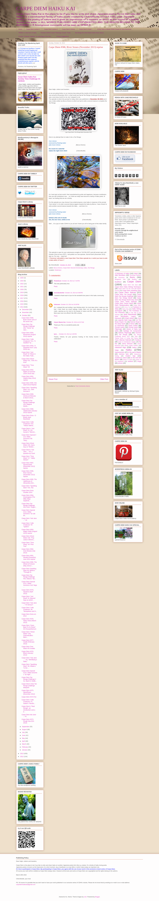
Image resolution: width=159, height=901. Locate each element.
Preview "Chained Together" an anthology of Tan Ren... (35, 36)
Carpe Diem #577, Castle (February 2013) (28, 642)
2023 (22, 281)
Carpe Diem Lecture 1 (33, 29)
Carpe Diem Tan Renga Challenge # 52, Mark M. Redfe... (29, 679)
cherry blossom (127, 343)
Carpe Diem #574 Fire (29, 697)
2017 (22, 298)
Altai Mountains (120, 275)
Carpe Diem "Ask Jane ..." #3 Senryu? (29, 604)
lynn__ (56, 334)
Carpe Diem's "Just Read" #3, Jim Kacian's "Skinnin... (29, 430)
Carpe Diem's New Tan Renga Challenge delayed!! (29, 685)
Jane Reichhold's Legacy (125, 316)
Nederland (58, 270)
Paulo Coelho (133, 325)
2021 (22, 286)
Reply (55, 286)
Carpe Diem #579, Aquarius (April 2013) (28, 591)
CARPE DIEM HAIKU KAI (45, 8)
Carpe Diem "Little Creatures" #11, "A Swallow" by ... (28, 341)
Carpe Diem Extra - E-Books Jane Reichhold (29, 417)
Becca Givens (58, 268)
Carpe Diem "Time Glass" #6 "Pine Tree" (28, 544)
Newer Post (53, 379)
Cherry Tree (127, 307)
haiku (85, 268)
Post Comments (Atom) (82, 386)
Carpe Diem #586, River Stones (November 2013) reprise (28, 473)
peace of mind (127, 359)
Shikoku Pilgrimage (124, 333)
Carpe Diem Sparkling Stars (131, 290)
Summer (138, 333)
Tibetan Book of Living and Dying (126, 338)
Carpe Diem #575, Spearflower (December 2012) (28, 692)
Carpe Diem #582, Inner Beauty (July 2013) (28, 551)
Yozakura (138, 340)
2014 (22, 307)
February (25, 747)
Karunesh (118, 318)
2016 (22, 301)
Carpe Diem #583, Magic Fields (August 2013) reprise (29, 531)
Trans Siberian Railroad (123, 340)
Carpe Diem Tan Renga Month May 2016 (128, 299)
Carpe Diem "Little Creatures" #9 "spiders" (28, 525)
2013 (22, 753)
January (25, 750)
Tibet (136, 336)
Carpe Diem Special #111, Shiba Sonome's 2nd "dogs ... (29, 584)
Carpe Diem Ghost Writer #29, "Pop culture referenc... (28, 538)
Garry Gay (125, 309)
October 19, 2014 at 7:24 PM (71, 281)
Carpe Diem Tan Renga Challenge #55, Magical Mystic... (28, 403)
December (25, 309)
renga (139, 361)
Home (20, 29)
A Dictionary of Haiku (122, 273)
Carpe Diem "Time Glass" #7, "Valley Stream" (28, 458)
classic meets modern (131, 345)
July (23, 732)
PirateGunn (57, 281)
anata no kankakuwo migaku (127, 342)
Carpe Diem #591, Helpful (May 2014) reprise (29, 378)
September (26, 726)
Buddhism (118, 282)
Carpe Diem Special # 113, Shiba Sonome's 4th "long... (29, 437)
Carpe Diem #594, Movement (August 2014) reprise (29, 334)
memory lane (124, 354)
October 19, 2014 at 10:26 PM (70, 304)
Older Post (104, 379)
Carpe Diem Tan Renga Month (128, 297)
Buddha (134, 279)
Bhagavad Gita (120, 279)
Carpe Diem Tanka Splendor (126, 301)
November (25, 312)
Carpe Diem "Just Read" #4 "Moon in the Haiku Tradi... (29, 354)
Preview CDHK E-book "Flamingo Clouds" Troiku (56, 33)
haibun (134, 347)
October (25, 315)
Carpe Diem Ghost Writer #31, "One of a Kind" (29, 360)
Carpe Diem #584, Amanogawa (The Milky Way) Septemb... (28, 497)
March (24, 744)
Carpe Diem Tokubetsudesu (128, 304)
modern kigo (130, 356)
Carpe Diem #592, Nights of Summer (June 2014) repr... (28, 371)
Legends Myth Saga (125, 320)
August (24, 729)
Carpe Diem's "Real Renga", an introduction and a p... (28, 708)
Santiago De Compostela (132, 331)
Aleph (136, 273)
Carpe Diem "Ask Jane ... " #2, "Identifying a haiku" (29, 659)
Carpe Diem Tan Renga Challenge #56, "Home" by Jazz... (28, 327)
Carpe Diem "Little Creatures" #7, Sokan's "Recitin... (28, 701)
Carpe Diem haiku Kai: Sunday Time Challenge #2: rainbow (29, 79)
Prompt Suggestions (62, 36)
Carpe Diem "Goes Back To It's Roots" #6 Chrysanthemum (29, 627)
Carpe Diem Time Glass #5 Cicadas (28, 647)
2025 (22, 278)
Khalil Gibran (129, 318)
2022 (22, 284)
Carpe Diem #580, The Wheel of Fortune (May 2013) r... (29, 564)
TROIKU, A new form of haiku (27, 33)
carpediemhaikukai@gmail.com (25, 884)
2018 (22, 295)
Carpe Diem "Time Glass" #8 (28, 366)
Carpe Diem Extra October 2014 (27, 491)
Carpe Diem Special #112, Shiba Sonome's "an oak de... (28, 512)
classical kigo (120, 347)
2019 (22, 292)
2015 (22, 304)
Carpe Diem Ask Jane (130, 285)
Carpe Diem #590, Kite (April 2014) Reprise (29, 384)
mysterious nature (121, 358)
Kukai (139, 318)
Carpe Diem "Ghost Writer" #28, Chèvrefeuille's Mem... (28, 634)
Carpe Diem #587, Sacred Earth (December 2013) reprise (28, 465)
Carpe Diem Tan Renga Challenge (128, 295)
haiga (117, 350)
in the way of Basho (134, 352)
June (24, 735)
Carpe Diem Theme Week (124, 303)
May (23, 738)
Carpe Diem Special (127, 292)
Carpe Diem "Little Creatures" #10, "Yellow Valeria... (28, 423)
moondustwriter (59, 292)
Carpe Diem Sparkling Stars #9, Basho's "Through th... (29, 570)
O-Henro (132, 324)
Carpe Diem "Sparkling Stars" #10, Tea (29, 487)
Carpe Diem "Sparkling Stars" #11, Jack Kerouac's (29, 389)
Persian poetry (120, 327)
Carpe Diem (134, 281)
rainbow (130, 361)
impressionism (119, 352)
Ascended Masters (135, 275)
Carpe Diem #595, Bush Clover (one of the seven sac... (29, 319)
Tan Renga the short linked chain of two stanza (89, 33)
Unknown (57, 304)
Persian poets (133, 327)
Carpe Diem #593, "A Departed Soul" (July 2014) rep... (29, 347)
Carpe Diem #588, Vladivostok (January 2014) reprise (29, 410)
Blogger (97, 897)
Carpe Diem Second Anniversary (73, 268)
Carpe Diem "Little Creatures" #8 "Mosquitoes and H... (29, 609)
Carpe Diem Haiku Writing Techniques (128, 287)
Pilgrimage (118, 329)
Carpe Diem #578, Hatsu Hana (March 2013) (29, 620)
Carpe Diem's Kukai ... (86, 29)
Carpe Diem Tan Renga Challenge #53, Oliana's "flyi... (29, 577)
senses (120, 363)
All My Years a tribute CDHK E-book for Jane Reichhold (114, 29)
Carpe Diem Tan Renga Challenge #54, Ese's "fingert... (29, 505)
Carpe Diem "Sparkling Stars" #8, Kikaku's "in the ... (29, 666)
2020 (22, 289)
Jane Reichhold (129, 314)
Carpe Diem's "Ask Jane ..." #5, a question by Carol (28, 451)
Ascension (121, 277)
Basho (132, 277)
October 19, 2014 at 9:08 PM (74, 292)
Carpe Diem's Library (68, 29)
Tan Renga (91, 268)
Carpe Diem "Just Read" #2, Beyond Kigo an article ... (28, 598)
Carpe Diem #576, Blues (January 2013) (28, 653)
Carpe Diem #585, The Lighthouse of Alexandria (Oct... (29, 481)
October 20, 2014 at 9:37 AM (75, 322)
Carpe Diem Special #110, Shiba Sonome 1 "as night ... (29, 672)
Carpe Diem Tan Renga (123, 294)
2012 (22, 756)
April (23, 741)
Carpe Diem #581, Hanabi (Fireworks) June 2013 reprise (29, 557)
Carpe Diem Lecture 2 (51, 29)
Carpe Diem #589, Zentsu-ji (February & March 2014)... (29, 396)
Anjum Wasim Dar (60, 322)
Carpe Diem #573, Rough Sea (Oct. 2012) (28, 721)
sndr (85, 897)
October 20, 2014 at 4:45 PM (68, 334)
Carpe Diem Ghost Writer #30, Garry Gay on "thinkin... (28, 445)
